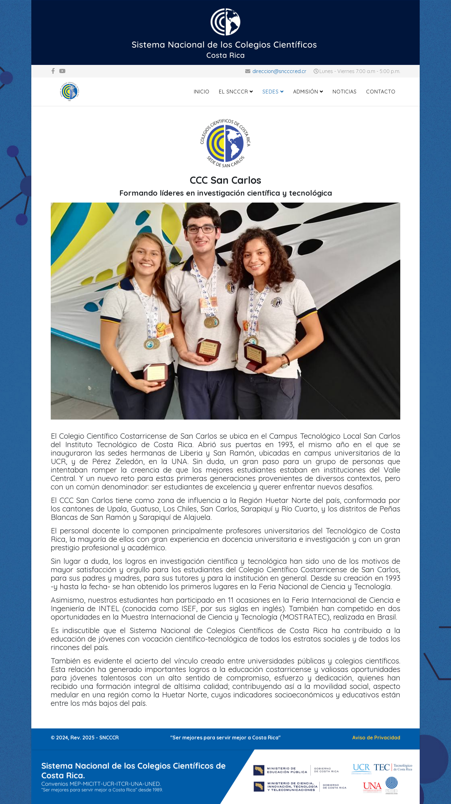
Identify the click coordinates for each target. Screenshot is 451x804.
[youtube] (62, 71)
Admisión (305, 91)
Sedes (270, 91)
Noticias (345, 91)
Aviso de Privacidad (376, 737)
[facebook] (53, 71)
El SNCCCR (233, 91)
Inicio (202, 91)
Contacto (381, 91)
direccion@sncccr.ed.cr (279, 71)
